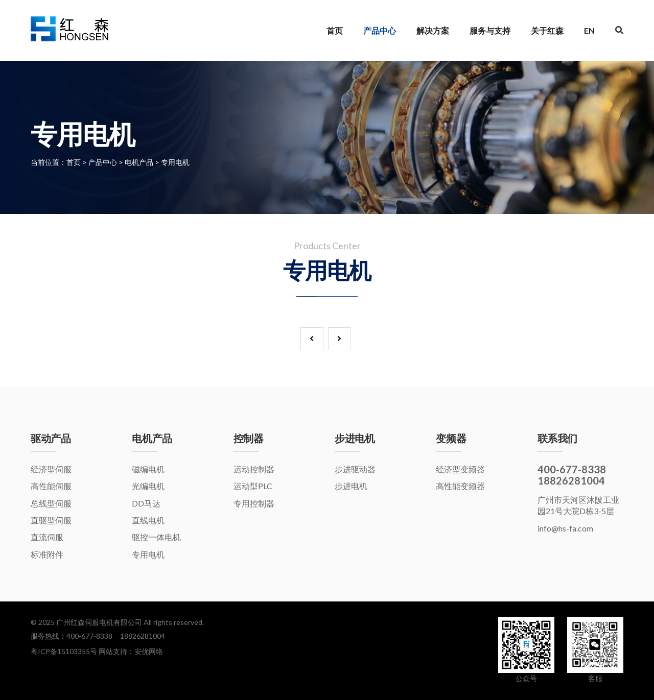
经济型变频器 (460, 469)
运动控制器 (253, 469)
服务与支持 (490, 30)
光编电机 (148, 486)
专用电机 (175, 162)
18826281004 (142, 636)
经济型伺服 (51, 469)
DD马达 (146, 503)
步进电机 (351, 486)
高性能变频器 (460, 486)
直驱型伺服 (51, 520)
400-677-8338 (89, 636)
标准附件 (47, 554)
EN (589, 30)
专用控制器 (253, 503)
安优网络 (148, 651)
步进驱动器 (355, 469)
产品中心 (379, 30)
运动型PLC (252, 486)
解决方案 (432, 30)
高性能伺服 (51, 486)
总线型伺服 (51, 503)
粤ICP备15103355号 (64, 651)
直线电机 (148, 520)
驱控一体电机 (156, 537)
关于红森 (547, 30)
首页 (334, 30)
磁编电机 (148, 469)
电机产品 (139, 162)
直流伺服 (47, 537)
